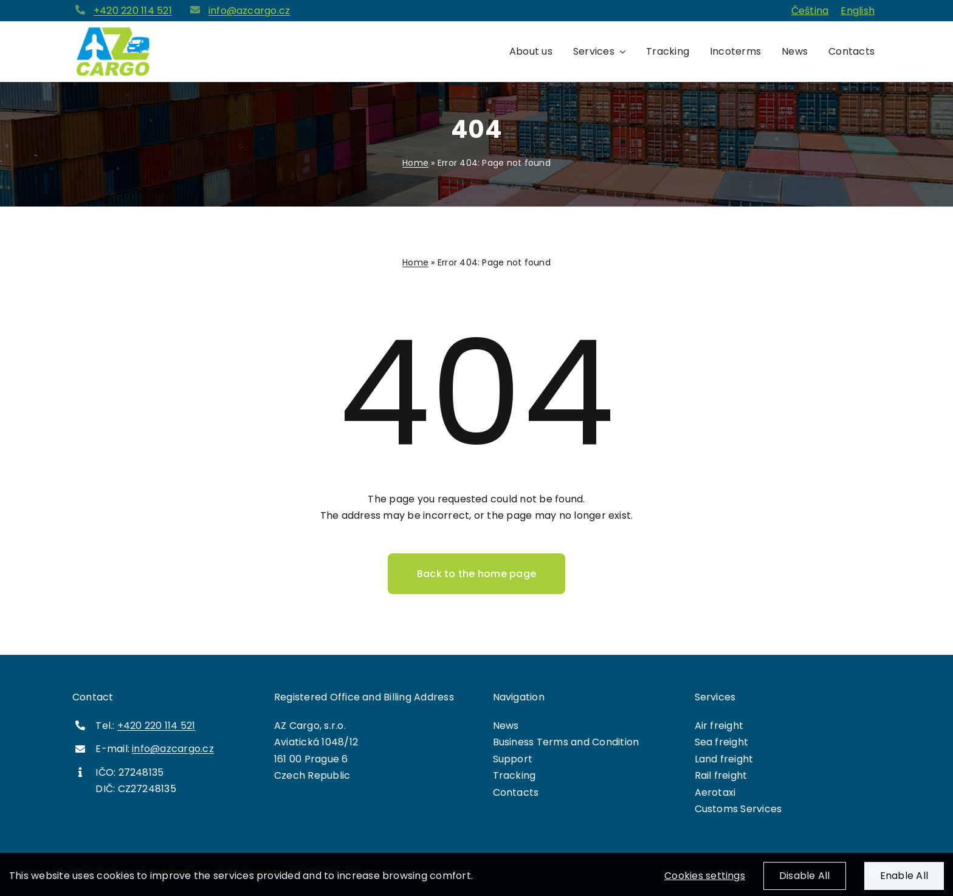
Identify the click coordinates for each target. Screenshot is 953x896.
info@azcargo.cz (249, 11)
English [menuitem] (858, 11)
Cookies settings (704, 884)
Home (415, 163)
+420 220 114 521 (133, 11)
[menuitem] (810, 10)
